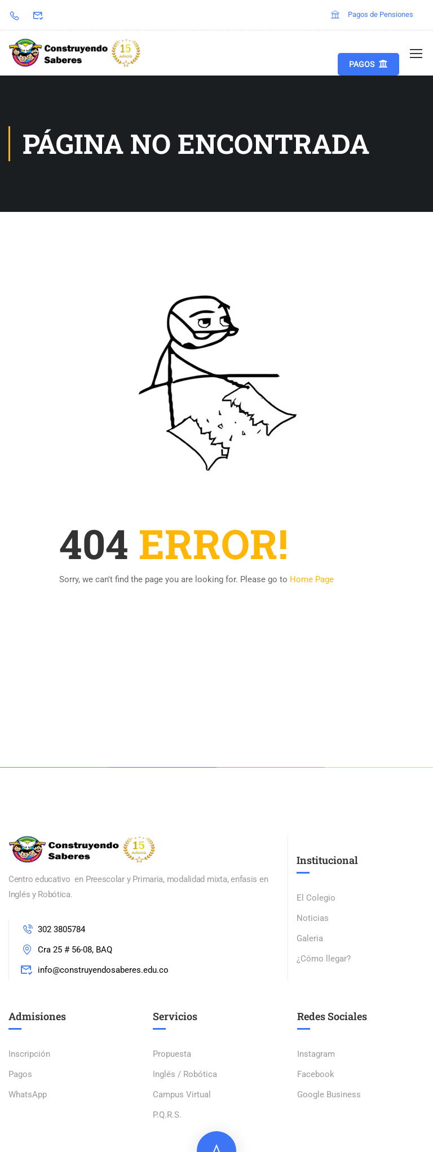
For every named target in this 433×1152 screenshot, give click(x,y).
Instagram (316, 1054)
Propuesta (172, 1054)
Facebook (315, 1074)
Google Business (329, 1094)
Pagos (368, 64)
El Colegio (316, 898)
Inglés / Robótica (185, 1074)
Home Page (312, 579)
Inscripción (29, 1054)
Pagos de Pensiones (371, 14)
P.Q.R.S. (167, 1115)
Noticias (313, 918)
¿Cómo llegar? (324, 959)
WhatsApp (27, 1094)
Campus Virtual (182, 1094)
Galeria (310, 938)
